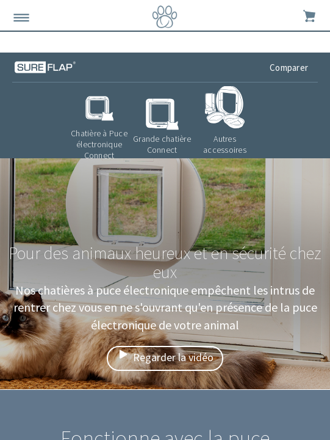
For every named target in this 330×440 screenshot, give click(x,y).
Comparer (290, 67)
